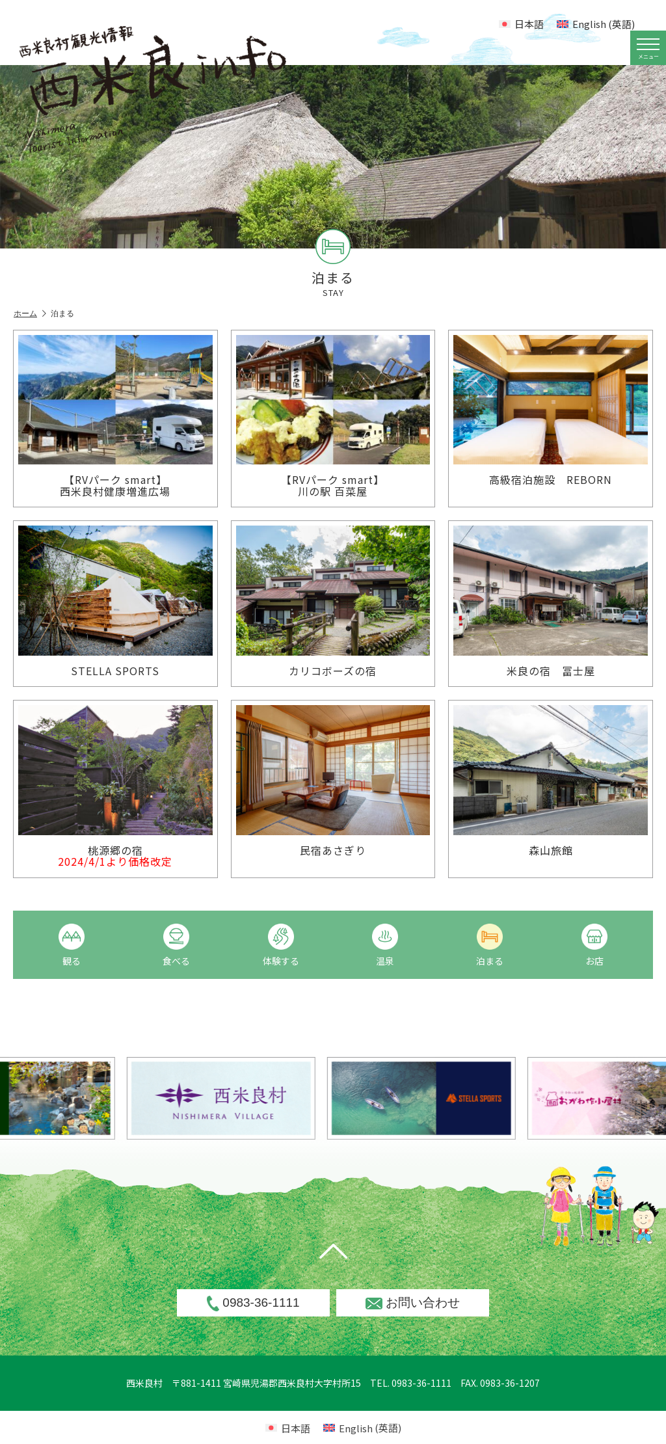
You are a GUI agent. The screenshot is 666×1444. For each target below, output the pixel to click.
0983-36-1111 (253, 1303)
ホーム (30, 314)
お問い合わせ (413, 1302)
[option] (262, 1098)
